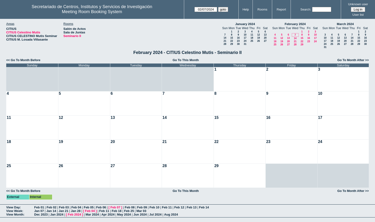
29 (231, 44)
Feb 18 (116, 211)
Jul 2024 (155, 214)
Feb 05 (89, 207)
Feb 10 (154, 207)
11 (251, 34)
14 (225, 38)
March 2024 (345, 24)
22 (231, 41)
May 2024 (124, 214)
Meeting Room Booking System (92, 11)
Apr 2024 (108, 214)
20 (265, 38)
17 (245, 38)
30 (238, 44)
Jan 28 (75, 211)
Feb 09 (142, 207)
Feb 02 (51, 207)
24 (245, 41)
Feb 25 (129, 211)
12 (258, 34)
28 (225, 44)
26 (258, 41)
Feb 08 (129, 207)
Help (246, 9)
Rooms (262, 9)
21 (225, 41)
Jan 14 (51, 211)
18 (251, 38)
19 (258, 38)
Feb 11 (167, 207)
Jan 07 (39, 211)
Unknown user (358, 4)
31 (245, 44)
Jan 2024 (56, 214)
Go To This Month (186, 60)
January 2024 (245, 24)
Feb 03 (64, 207)
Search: (305, 9)
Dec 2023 (41, 214)
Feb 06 (101, 207)
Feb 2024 (74, 214)
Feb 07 (115, 207)
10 (245, 34)
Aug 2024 (171, 214)
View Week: (14, 211)
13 (265, 34)
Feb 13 (191, 207)
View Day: (13, 207)
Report (281, 9)
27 (265, 41)
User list (358, 14)
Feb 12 (179, 207)
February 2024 (295, 24)
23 (238, 41)
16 (238, 38)
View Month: (15, 214)
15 (231, 38)
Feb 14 (204, 207)
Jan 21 (63, 211)
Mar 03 (141, 211)
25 (251, 41)
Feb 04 (76, 207)
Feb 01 (39, 207)
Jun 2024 (140, 214)
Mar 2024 (92, 214)
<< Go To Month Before (23, 60)
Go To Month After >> (353, 60)
